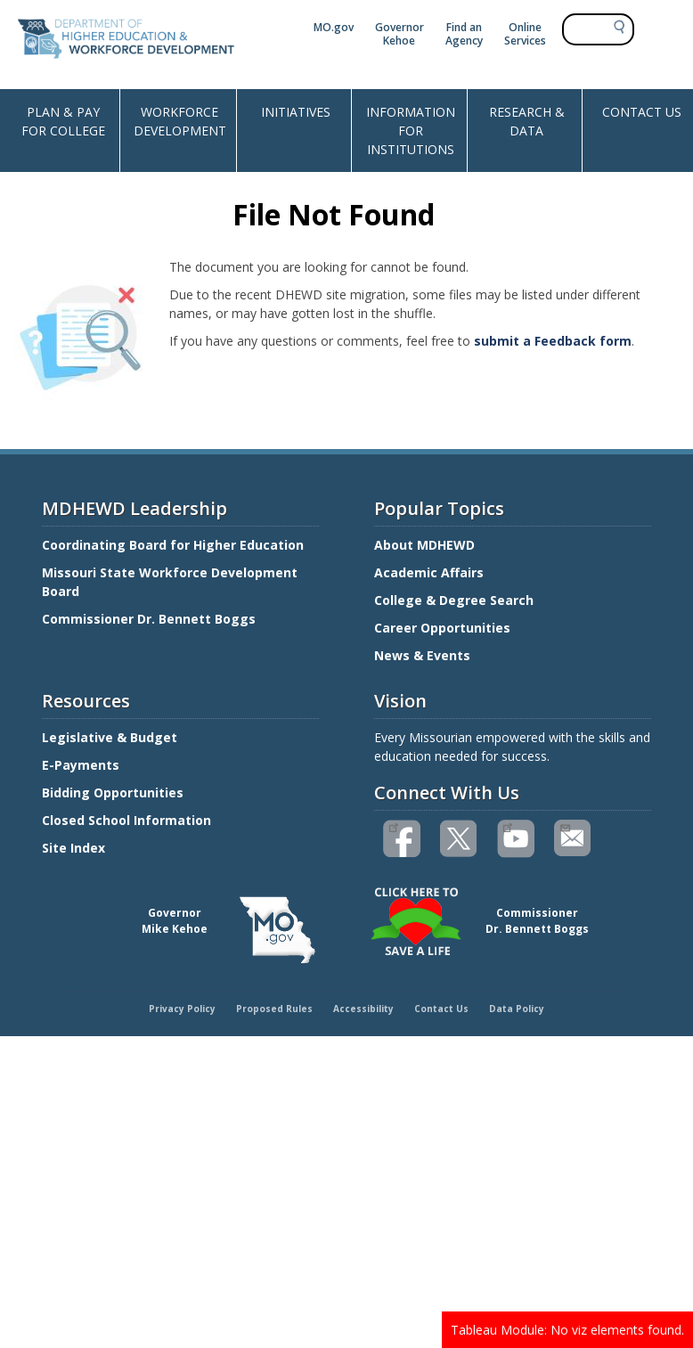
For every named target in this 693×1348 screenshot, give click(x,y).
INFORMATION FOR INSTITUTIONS (410, 130)
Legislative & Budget (111, 737)
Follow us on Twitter (459, 839)
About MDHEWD (424, 544)
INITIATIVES (295, 111)
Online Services (525, 34)
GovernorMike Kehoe (175, 920)
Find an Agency (464, 34)
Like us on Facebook (393, 826)
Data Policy (516, 1008)
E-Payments (80, 764)
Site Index (75, 847)
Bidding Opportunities (114, 792)
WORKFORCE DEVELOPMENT (180, 121)
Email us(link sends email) (564, 826)
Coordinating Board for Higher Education (174, 544)
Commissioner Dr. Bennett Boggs (149, 618)
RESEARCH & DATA (527, 121)
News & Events (422, 655)
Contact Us (441, 1008)
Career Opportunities (442, 627)
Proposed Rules (274, 1008)
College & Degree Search (455, 600)
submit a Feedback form (553, 340)
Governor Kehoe (399, 34)
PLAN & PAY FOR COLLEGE (63, 121)
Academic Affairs (430, 572)
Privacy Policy (182, 1008)
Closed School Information (126, 820)
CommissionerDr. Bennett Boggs (537, 920)
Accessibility (363, 1008)
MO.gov (334, 27)
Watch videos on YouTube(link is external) (507, 826)
